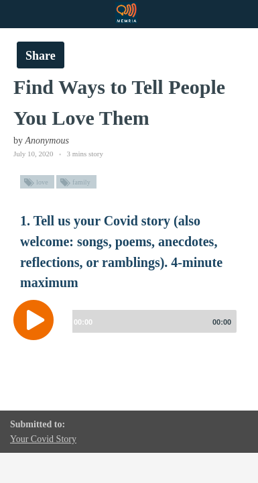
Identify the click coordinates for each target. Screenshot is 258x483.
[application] (129, 330)
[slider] (152, 321)
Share (40, 55)
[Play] (36, 320)
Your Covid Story (43, 439)
